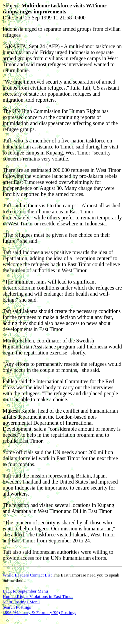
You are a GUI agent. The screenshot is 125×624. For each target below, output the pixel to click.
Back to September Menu (25, 591)
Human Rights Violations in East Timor (38, 596)
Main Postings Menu (21, 601)
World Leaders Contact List (27, 575)
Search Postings (17, 607)
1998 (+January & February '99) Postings (39, 612)
